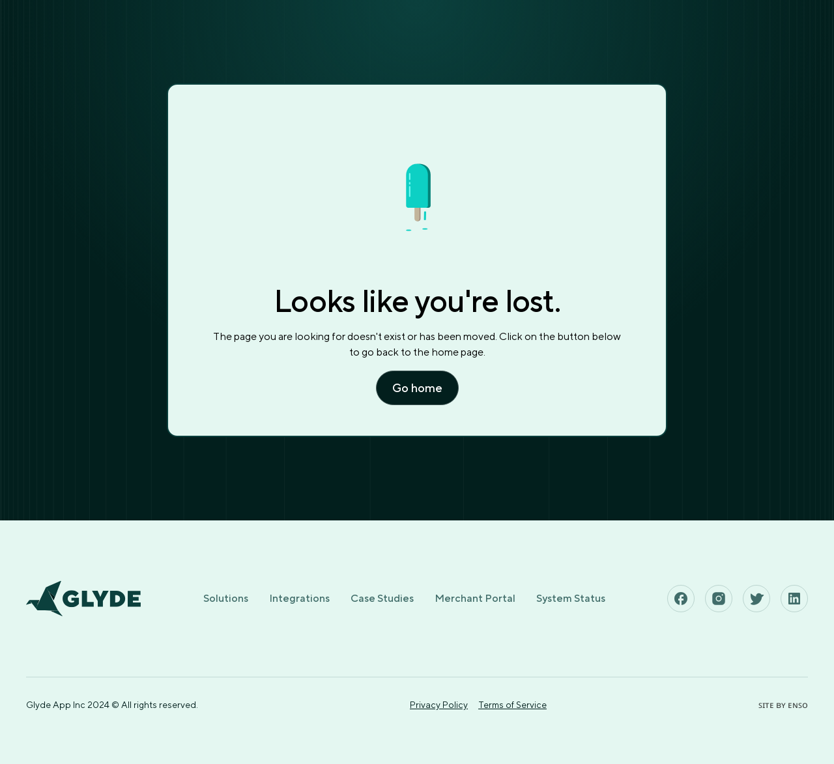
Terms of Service (512, 705)
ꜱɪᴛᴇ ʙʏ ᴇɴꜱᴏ (783, 705)
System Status (570, 598)
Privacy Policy (439, 705)
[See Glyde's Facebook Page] (681, 598)
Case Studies (382, 598)
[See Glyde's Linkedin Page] (794, 598)
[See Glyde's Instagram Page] (718, 598)
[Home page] (83, 599)
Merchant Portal (475, 598)
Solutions (225, 598)
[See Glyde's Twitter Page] (756, 598)
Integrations (299, 598)
